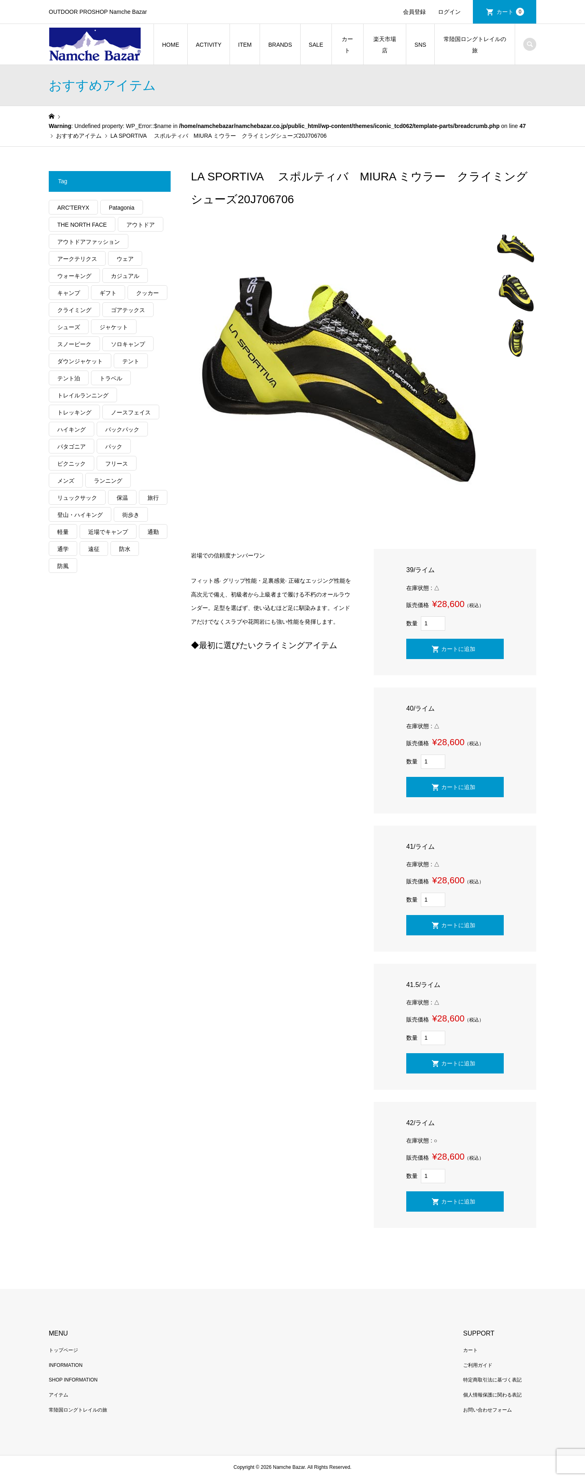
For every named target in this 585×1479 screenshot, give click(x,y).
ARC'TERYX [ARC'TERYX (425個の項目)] (73, 207)
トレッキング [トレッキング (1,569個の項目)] (74, 412)
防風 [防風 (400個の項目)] (63, 566)
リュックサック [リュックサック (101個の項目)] (77, 497)
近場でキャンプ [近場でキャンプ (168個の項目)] (108, 532)
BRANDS (280, 44)
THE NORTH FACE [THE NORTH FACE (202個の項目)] (82, 224)
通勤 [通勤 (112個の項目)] (153, 532)
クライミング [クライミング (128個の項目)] (74, 310)
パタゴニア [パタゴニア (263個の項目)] (71, 446)
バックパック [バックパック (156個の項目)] (122, 429)
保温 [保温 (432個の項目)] (122, 497)
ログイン (449, 12)
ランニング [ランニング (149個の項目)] (108, 480)
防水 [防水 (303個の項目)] (124, 549)
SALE (316, 44)
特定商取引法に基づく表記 (492, 1380)
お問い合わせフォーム (487, 1410)
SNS (420, 44)
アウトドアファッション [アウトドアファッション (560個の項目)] (88, 242)
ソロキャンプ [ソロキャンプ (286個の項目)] (128, 344)
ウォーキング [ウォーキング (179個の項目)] (74, 276)
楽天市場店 (384, 45)
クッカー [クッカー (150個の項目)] (147, 293)
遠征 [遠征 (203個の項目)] (94, 549)
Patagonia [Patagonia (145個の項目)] (121, 207)
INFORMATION (65, 1365)
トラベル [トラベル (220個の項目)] (111, 378)
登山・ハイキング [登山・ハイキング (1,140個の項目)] (80, 515)
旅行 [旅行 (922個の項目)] (153, 497)
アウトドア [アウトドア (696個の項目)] (140, 224)
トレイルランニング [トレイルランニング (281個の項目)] (82, 395)
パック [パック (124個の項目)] (113, 446)
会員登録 (414, 12)
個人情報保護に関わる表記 (492, 1395)
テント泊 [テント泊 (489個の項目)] (68, 378)
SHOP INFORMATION (73, 1380)
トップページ (63, 1350)
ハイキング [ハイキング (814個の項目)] (71, 429)
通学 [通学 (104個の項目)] (63, 549)
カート (510, 12)
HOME (170, 44)
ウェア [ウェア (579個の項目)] (125, 259)
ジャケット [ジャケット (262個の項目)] (114, 327)
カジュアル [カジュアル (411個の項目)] (125, 276)
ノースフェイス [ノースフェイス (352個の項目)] (131, 412)
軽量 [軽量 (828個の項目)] (63, 532)
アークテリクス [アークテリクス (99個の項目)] (77, 259)
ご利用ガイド (477, 1365)
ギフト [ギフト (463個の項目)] (108, 293)
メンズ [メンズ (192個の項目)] (65, 480)
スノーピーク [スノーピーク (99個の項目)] (74, 344)
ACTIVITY (208, 44)
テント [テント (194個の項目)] (130, 361)
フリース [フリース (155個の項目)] (116, 463)
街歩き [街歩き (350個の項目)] (130, 515)
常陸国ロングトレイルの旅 (475, 45)
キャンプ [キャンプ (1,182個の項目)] (68, 293)
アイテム (58, 1395)
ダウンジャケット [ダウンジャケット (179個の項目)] (80, 361)
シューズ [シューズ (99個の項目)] (68, 327)
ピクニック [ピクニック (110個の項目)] (71, 463)
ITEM (244, 44)
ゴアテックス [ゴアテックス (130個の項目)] (128, 310)
